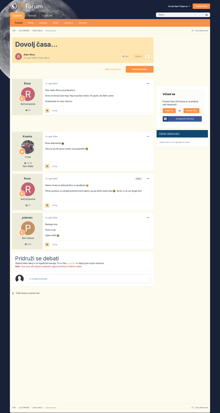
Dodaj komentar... (39, 279)
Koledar (43, 22)
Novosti (32, 15)
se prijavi (71, 263)
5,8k (28, 244)
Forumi (19, 22)
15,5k (28, 163)
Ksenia (27, 136)
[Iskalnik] (173, 15)
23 (28, 110)
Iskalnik (83, 22)
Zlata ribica (44, 58)
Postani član (201, 6)
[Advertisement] (67, 125)
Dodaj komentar (139, 69)
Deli (125, 56)
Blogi (31, 22)
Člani (56, 22)
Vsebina (17, 16)
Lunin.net (47, 15)
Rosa (32, 54)
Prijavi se (169, 110)
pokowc (27, 217)
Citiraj (54, 110)
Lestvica (68, 22)
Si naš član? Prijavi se (179, 6)
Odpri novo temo (113, 69)
